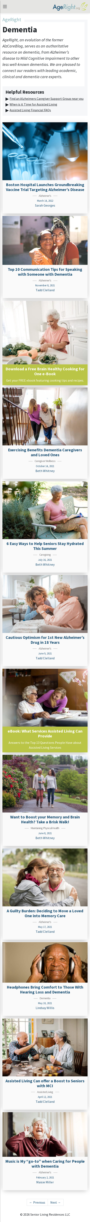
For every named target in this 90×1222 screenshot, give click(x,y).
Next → (55, 1202)
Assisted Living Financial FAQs (30, 110)
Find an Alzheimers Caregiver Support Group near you (46, 99)
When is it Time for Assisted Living (33, 104)
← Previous (37, 1202)
